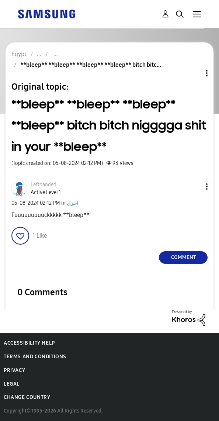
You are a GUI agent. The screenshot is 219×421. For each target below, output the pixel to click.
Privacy (14, 370)
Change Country (27, 397)
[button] (194, 186)
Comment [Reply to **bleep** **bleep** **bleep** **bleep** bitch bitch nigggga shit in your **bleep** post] (183, 257)
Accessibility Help (29, 343)
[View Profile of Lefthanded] (43, 185)
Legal (12, 384)
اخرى (73, 203)
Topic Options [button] (194, 73)
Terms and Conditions (35, 356)
